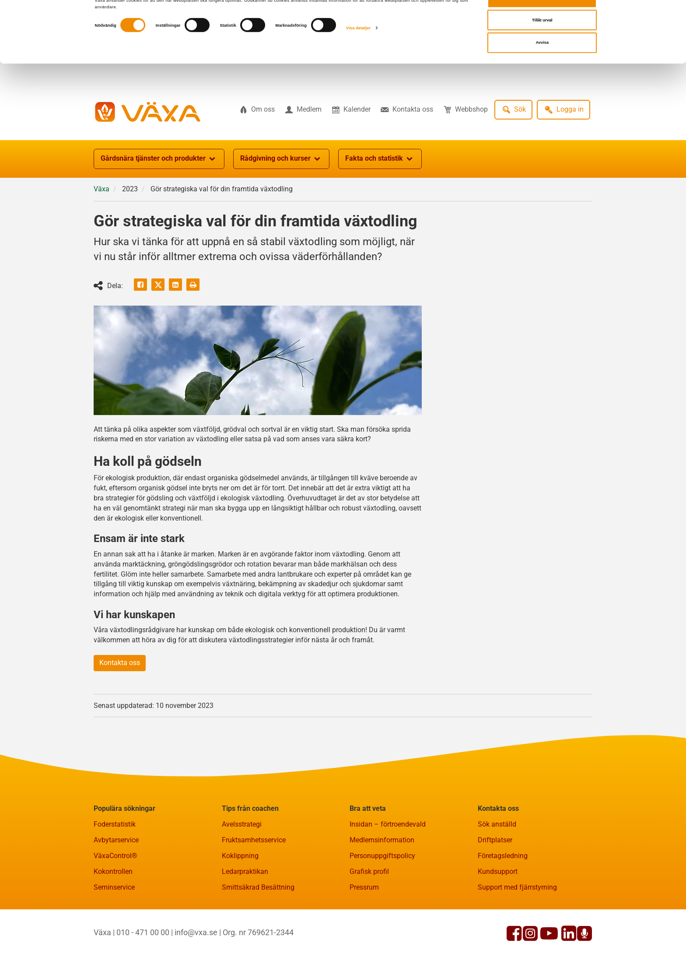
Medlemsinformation (382, 840)
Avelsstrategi (242, 824)
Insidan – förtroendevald (388, 824)
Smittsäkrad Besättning (258, 887)
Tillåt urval (542, 43)
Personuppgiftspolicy (382, 856)
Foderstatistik (115, 824)
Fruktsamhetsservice (254, 840)
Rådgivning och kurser (281, 159)
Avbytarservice (116, 840)
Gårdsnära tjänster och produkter (159, 159)
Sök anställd (497, 824)
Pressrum (364, 887)
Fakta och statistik (380, 159)
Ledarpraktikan (245, 871)
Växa (101, 189)
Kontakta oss (119, 662)
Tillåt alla (542, 20)
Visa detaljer (358, 51)
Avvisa (542, 65)
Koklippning (240, 856)
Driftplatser (495, 840)
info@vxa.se (196, 932)
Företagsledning (503, 856)
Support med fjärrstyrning (517, 887)
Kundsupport (498, 871)
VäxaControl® (115, 856)
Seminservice (114, 887)
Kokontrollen (113, 871)
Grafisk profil (369, 871)
